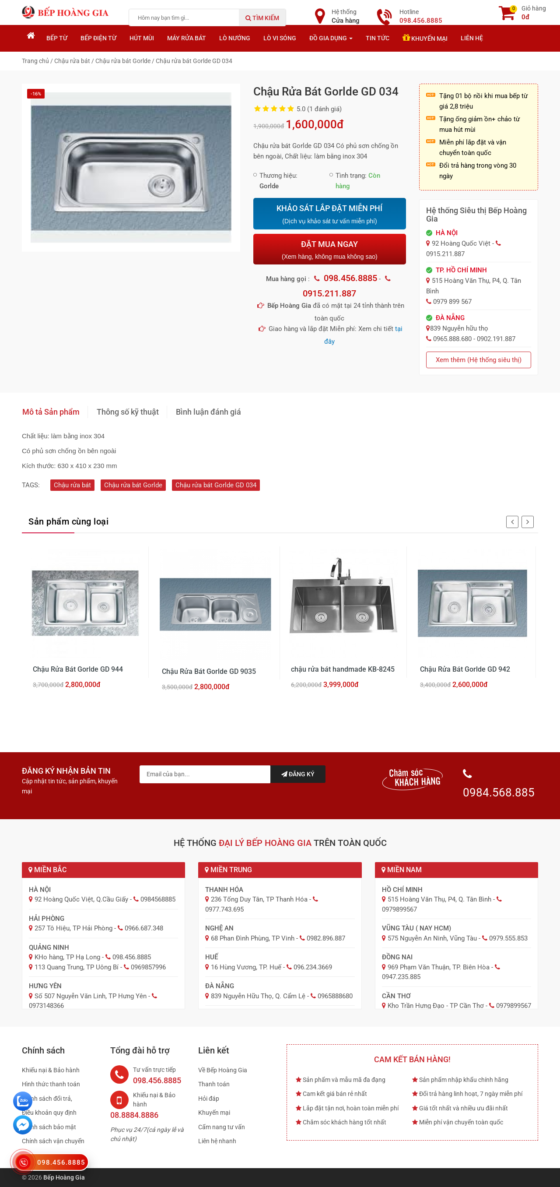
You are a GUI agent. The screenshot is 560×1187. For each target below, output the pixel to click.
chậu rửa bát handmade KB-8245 (343, 669)
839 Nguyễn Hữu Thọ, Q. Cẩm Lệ (258, 996)
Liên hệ (472, 38)
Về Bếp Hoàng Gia (222, 1070)
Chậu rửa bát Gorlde (133, 485)
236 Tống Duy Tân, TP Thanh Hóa (259, 899)
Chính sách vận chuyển (53, 1141)
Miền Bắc (47, 870)
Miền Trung (228, 870)
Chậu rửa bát (72, 485)
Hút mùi (142, 38)
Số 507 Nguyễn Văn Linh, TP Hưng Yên (91, 996)
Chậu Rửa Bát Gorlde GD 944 (78, 669)
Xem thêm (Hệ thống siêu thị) (479, 360)
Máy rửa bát (186, 38)
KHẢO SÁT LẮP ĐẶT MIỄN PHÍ (329, 214)
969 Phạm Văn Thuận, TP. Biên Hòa (439, 967)
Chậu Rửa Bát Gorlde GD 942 (465, 669)
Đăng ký (298, 774)
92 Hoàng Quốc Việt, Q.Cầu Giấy (81, 899)
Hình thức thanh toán (51, 1084)
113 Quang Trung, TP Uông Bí (77, 967)
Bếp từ (56, 38)
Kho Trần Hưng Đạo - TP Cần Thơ (436, 1006)
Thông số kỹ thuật (128, 411)
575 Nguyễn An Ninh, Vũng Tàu (432, 938)
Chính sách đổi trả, (47, 1098)
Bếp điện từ (98, 38)
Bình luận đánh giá (208, 411)
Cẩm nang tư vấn (221, 1127)
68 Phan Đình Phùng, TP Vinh (252, 938)
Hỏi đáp (208, 1098)
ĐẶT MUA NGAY (329, 250)
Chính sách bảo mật (49, 1127)
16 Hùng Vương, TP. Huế (246, 967)
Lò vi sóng (279, 38)
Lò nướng (234, 38)
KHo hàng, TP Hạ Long (67, 957)
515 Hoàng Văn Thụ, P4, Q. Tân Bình (439, 899)
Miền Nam (402, 870)
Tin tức (377, 38)
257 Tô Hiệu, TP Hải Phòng (73, 928)
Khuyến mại (425, 37)
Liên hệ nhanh (217, 1141)
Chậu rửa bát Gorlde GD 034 (215, 485)
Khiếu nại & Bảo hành (51, 1070)
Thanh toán (214, 1084)
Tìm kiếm (262, 17)
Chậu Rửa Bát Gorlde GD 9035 (209, 671)
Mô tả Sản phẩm (51, 411)
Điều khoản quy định (49, 1112)
